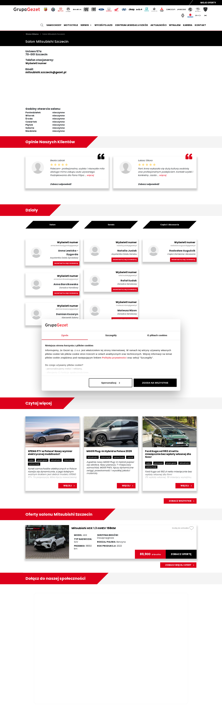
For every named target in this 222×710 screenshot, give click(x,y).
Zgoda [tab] (64, 335)
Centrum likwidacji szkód (131, 25)
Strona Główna (32, 34)
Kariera (187, 25)
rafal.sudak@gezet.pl (127, 275)
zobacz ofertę (181, 554)
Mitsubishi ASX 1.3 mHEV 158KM (94, 528)
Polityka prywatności (114, 357)
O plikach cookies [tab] (157, 335)
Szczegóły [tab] (111, 335)
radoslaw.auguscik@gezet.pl (182, 245)
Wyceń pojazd (104, 25)
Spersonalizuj (110, 382)
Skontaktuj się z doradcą (66, 263)
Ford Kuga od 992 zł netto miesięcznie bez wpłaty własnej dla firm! (168, 454)
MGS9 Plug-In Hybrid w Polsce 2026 (109, 451)
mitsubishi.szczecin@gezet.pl (45, 72)
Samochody (53, 25)
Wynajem (175, 25)
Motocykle (71, 25)
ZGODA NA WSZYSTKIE (155, 382)
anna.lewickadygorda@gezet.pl (64, 245)
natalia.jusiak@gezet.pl (127, 245)
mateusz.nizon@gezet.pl (126, 305)
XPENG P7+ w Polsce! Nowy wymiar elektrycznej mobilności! (50, 453)
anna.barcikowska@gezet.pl (66, 279)
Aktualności (158, 25)
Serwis (86, 25)
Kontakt (200, 25)
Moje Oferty (208, 2)
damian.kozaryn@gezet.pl (67, 309)
